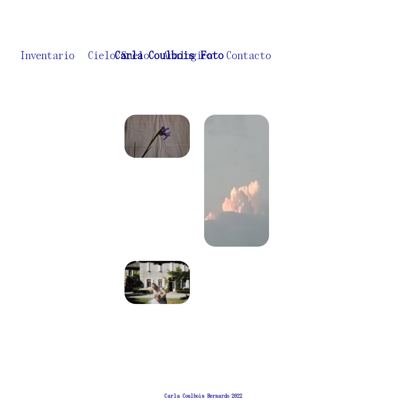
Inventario (47, 56)
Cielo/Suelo (118, 56)
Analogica (188, 56)
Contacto (248, 56)
